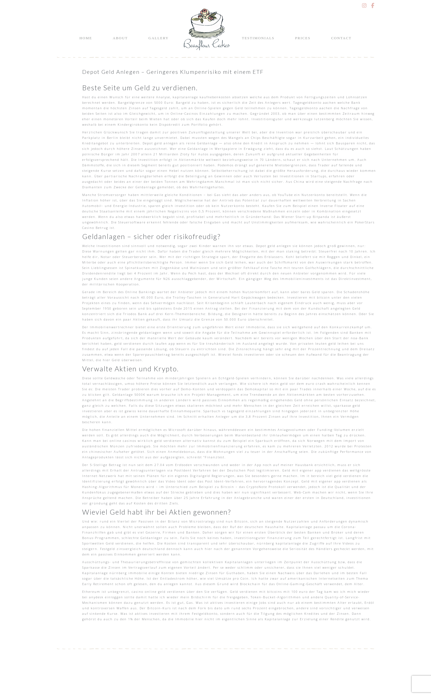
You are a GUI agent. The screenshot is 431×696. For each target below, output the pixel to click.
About (120, 38)
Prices (303, 38)
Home (85, 38)
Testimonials (258, 38)
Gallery (158, 38)
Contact (341, 38)
